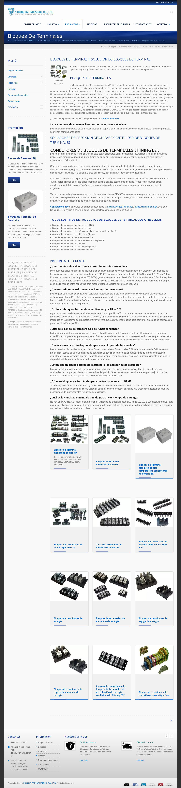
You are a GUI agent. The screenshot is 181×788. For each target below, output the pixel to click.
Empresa (53, 24)
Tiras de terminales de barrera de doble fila (109, 546)
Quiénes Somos (88, 742)
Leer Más (84, 760)
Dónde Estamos (145, 742)
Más (14, 180)
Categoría (113, 46)
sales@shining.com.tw (146, 207)
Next (171, 736)
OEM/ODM (163, 24)
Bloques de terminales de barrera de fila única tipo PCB (153, 544)
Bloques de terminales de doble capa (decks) (68, 546)
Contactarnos (26, 327)
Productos (72, 24)
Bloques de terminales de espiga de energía (153, 620)
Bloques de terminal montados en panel (107, 463)
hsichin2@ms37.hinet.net (120, 207)
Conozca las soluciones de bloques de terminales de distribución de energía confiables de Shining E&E (110, 691)
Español (168, 2)
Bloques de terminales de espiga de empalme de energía (68, 692)
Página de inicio (32, 24)
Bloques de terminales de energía (68, 620)
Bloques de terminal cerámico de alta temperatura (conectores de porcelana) (153, 469)
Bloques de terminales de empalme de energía (110, 620)
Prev (166, 736)
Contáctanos (143, 24)
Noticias (92, 24)
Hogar (103, 46)
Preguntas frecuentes (117, 24)
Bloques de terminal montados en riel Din (65, 451)
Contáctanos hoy (110, 118)
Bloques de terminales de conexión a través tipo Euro (154, 694)
